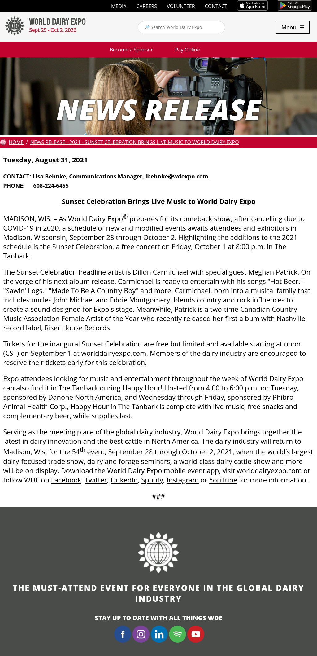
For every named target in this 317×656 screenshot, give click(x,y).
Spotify (152, 479)
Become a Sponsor (131, 49)
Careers (147, 6)
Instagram (183, 479)
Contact (216, 6)
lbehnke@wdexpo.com (176, 176)
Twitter (96, 479)
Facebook (66, 479)
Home (16, 142)
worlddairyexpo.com (269, 470)
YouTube (223, 479)
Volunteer (181, 6)
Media (118, 6)
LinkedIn (124, 479)
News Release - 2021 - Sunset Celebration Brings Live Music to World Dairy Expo (134, 142)
